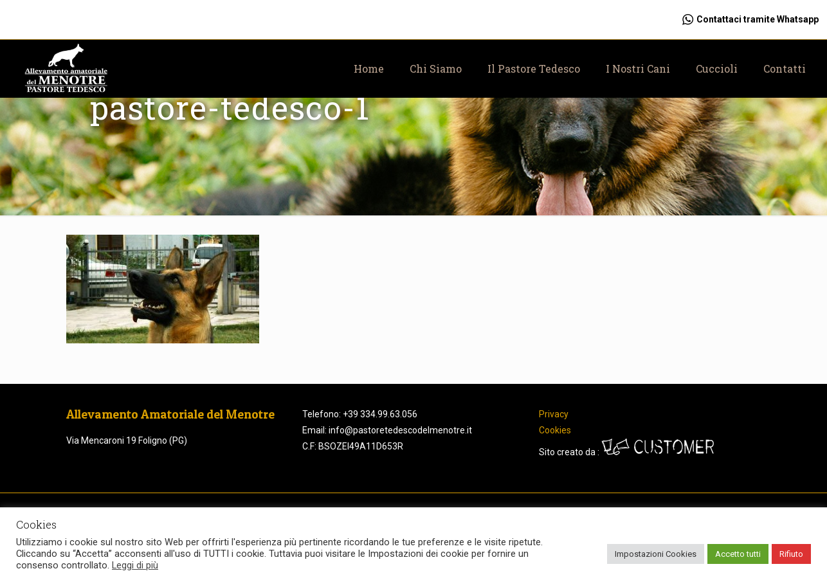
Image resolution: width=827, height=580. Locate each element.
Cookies (555, 430)
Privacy (553, 414)
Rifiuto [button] (791, 554)
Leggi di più (135, 565)
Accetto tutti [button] (738, 554)
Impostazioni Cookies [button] (655, 554)
